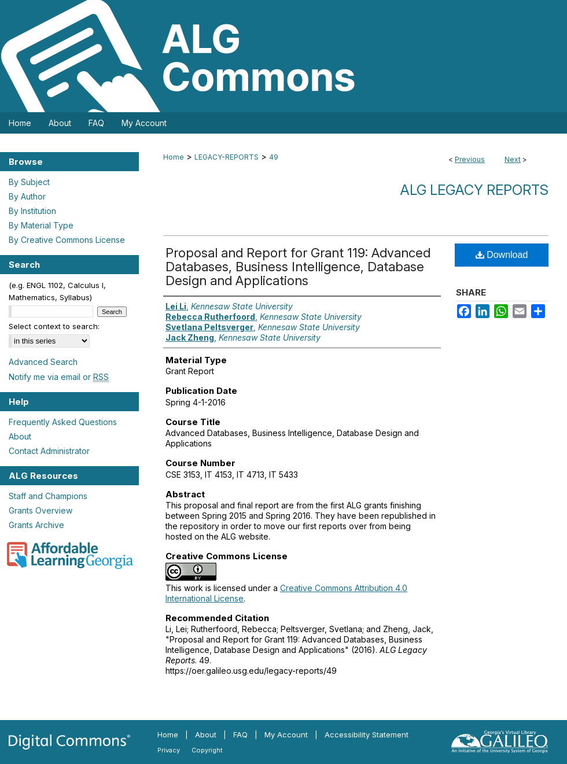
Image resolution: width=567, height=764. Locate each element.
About (20, 436)
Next (513, 159)
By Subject (29, 182)
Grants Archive (36, 525)
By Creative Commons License (67, 240)
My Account (286, 734)
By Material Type (41, 225)
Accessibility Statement (366, 734)
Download (502, 255)
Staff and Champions (48, 496)
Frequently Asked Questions (63, 422)
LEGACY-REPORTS (226, 157)
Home (173, 157)
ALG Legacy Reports (474, 190)
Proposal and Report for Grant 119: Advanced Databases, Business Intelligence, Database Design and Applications (297, 266)
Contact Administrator (49, 451)
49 (273, 157)
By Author (27, 196)
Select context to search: (54, 326)
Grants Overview (40, 510)
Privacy (168, 750)
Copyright (207, 750)
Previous (470, 159)
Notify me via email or (59, 377)
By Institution (32, 211)
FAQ (240, 734)
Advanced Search (43, 362)
